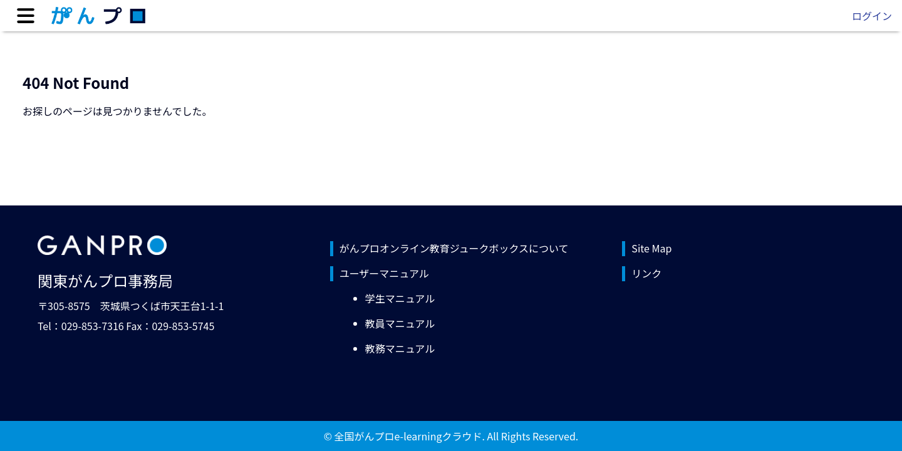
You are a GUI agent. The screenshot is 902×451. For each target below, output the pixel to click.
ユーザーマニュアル (384, 273)
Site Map (651, 248)
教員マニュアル (400, 323)
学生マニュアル (400, 298)
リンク (646, 273)
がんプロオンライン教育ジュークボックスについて (454, 248)
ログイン (872, 15)
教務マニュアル (400, 348)
